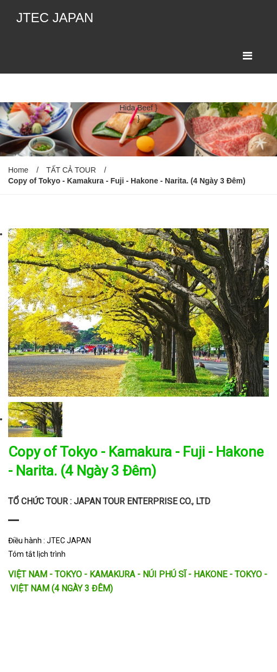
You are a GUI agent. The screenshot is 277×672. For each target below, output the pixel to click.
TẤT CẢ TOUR (71, 170)
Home (18, 170)
